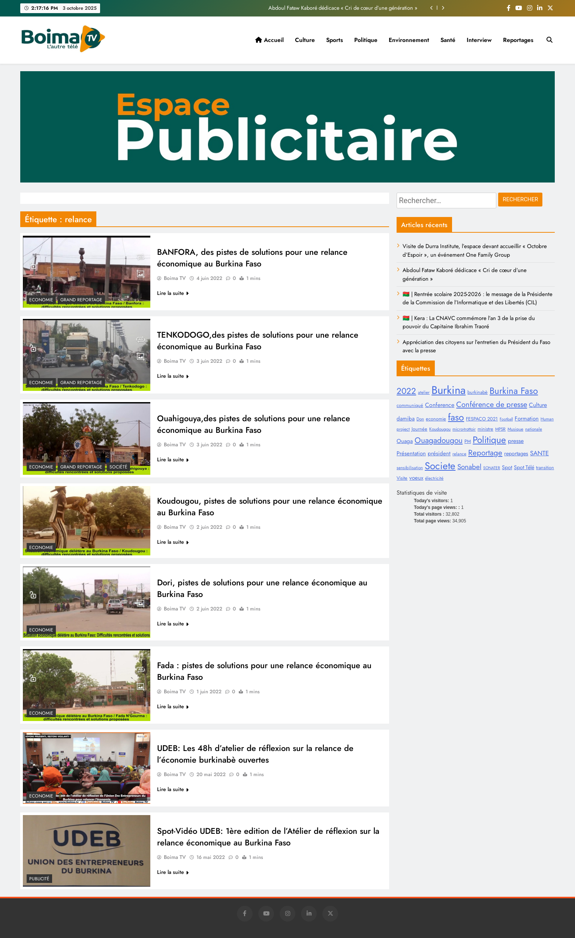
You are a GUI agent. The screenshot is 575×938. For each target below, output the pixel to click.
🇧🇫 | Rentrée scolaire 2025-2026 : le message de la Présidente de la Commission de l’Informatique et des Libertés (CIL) (478, 298)
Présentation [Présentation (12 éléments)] (411, 453)
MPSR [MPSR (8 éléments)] (500, 429)
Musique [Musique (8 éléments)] (515, 429)
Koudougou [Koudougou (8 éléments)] (440, 429)
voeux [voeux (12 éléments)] (416, 478)
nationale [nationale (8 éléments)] (533, 429)
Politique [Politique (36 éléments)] (489, 439)
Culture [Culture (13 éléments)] (538, 405)
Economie (41, 299)
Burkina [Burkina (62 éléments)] (448, 390)
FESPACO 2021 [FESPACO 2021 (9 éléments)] (482, 418)
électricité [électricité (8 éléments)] (434, 478)
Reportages (518, 40)
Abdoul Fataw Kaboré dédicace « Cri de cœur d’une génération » (342, 8)
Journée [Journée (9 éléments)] (419, 428)
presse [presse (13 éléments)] (516, 441)
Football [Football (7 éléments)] (506, 419)
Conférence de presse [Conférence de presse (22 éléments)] (491, 404)
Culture (305, 40)
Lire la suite (173, 293)
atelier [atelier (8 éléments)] (424, 392)
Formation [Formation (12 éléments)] (527, 418)
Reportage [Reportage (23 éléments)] (485, 452)
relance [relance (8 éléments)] (459, 453)
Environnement (409, 40)
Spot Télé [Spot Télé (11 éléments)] (524, 467)
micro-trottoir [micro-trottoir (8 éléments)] (464, 429)
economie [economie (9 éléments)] (436, 418)
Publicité (39, 878)
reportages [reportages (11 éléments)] (516, 453)
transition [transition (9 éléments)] (545, 467)
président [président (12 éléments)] (439, 453)
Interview (479, 40)
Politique (365, 40)
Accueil (269, 40)
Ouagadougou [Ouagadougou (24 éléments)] (439, 440)
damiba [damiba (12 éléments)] (406, 418)
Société (118, 467)
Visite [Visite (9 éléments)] (402, 478)
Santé (447, 40)
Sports (334, 40)
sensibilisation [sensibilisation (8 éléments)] (410, 467)
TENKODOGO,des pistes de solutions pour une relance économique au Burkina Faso (257, 341)
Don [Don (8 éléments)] (420, 419)
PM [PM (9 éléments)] (467, 441)
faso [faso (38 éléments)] (456, 417)
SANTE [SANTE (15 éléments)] (539, 453)
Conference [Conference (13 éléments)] (439, 405)
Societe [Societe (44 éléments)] (440, 466)
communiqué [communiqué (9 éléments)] (410, 405)
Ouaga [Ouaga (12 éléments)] (405, 441)
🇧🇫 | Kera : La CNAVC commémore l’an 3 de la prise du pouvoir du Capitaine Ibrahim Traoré (469, 322)
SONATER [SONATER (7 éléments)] (491, 468)
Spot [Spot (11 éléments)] (507, 467)
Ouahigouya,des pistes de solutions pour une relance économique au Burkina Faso (253, 424)
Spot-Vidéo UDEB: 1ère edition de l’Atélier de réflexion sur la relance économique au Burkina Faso (268, 837)
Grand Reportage (81, 299)
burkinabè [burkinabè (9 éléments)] (477, 392)
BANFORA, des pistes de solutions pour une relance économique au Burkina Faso (252, 258)
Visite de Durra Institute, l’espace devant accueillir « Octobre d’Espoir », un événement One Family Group (475, 250)
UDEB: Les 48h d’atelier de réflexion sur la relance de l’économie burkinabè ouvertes (255, 754)
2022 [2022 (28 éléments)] (406, 391)
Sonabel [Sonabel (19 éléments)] (469, 467)
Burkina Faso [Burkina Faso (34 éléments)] (514, 390)
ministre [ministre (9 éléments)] (485, 428)
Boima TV (175, 278)
